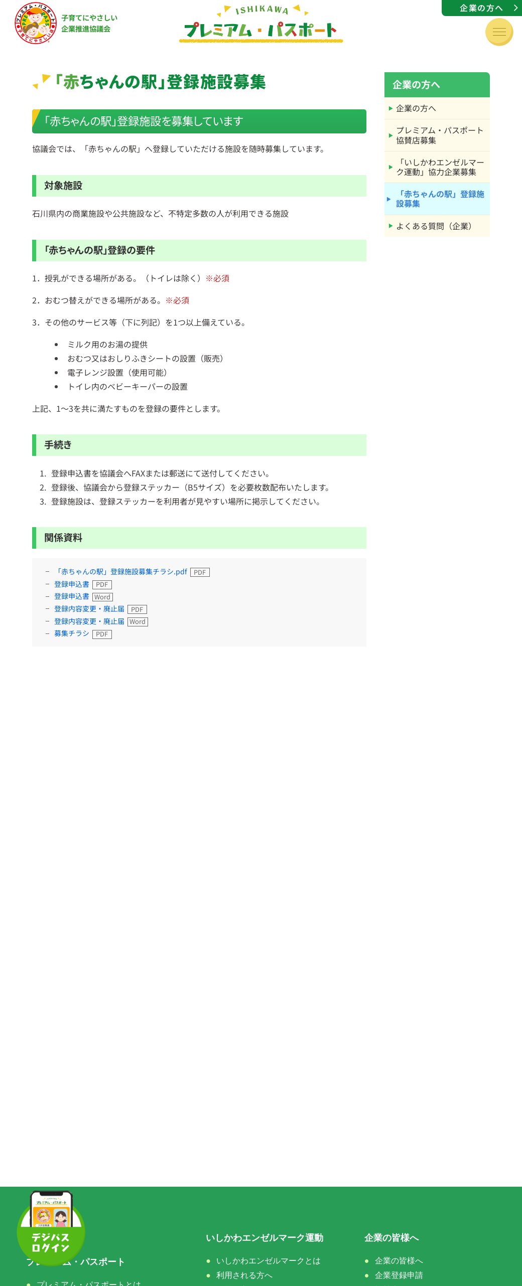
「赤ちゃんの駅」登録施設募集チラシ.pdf (120, 571)
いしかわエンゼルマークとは (268, 1260)
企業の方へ (482, 8)
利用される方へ (244, 1275)
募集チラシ (71, 633)
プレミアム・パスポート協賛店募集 (440, 134)
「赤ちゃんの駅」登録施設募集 (440, 198)
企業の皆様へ (399, 1260)
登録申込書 (71, 584)
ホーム (39, 1238)
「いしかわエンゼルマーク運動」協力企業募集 (440, 167)
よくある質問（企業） (436, 226)
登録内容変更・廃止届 (89, 608)
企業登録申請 (399, 1275)
